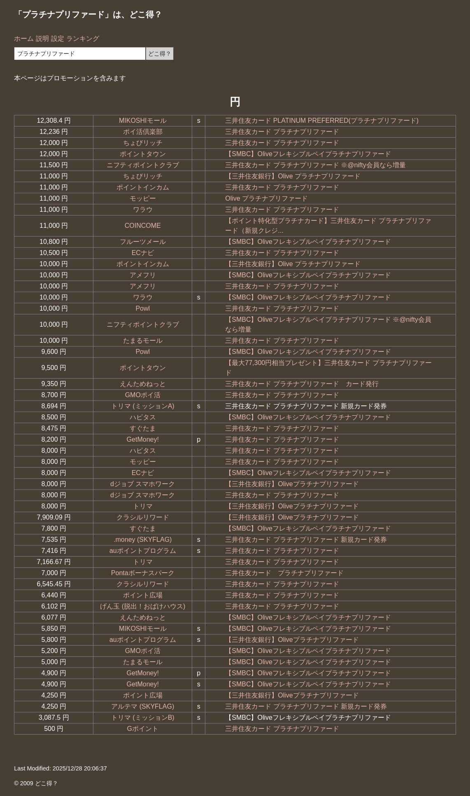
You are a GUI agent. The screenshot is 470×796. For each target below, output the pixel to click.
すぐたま (143, 428)
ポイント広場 (143, 595)
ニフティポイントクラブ (143, 165)
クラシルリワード (142, 517)
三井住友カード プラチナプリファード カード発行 (301, 383)
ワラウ (143, 209)
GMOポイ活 (143, 394)
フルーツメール (143, 241)
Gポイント (142, 728)
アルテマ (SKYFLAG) (142, 706)
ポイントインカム (142, 187)
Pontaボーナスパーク (143, 572)
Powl (142, 308)
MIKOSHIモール (143, 120)
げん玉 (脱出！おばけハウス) (142, 606)
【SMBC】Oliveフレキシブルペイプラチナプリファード (308, 153)
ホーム (24, 38)
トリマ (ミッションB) (143, 717)
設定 (57, 38)
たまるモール (143, 340)
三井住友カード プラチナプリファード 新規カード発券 (306, 539)
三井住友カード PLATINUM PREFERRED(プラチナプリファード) (322, 120)
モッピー (143, 198)
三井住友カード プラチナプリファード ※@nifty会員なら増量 (315, 165)
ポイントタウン (143, 153)
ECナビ (143, 252)
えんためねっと (143, 383)
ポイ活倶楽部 (143, 131)
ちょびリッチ (143, 142)
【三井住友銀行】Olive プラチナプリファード (293, 176)
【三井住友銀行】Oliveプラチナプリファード (291, 483)
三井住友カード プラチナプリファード (282, 131)
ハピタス (143, 417)
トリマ (143, 506)
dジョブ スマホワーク (142, 483)
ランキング (82, 38)
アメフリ (143, 275)
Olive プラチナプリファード (266, 198)
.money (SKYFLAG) (143, 539)
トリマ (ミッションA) (143, 406)
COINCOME (143, 225)
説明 (42, 38)
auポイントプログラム (142, 550)
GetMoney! (143, 439)
